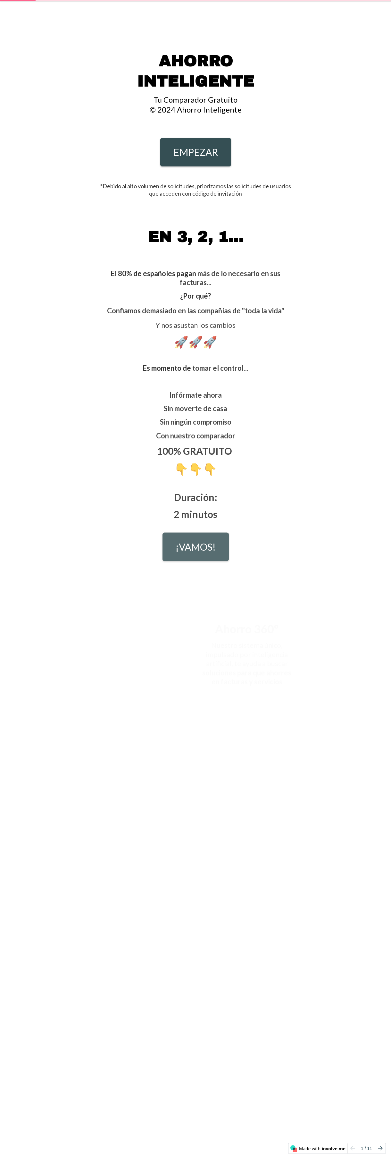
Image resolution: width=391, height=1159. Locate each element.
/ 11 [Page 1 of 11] (366, 1148)
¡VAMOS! (196, 549)
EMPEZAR (195, 152)
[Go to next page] (380, 1148)
